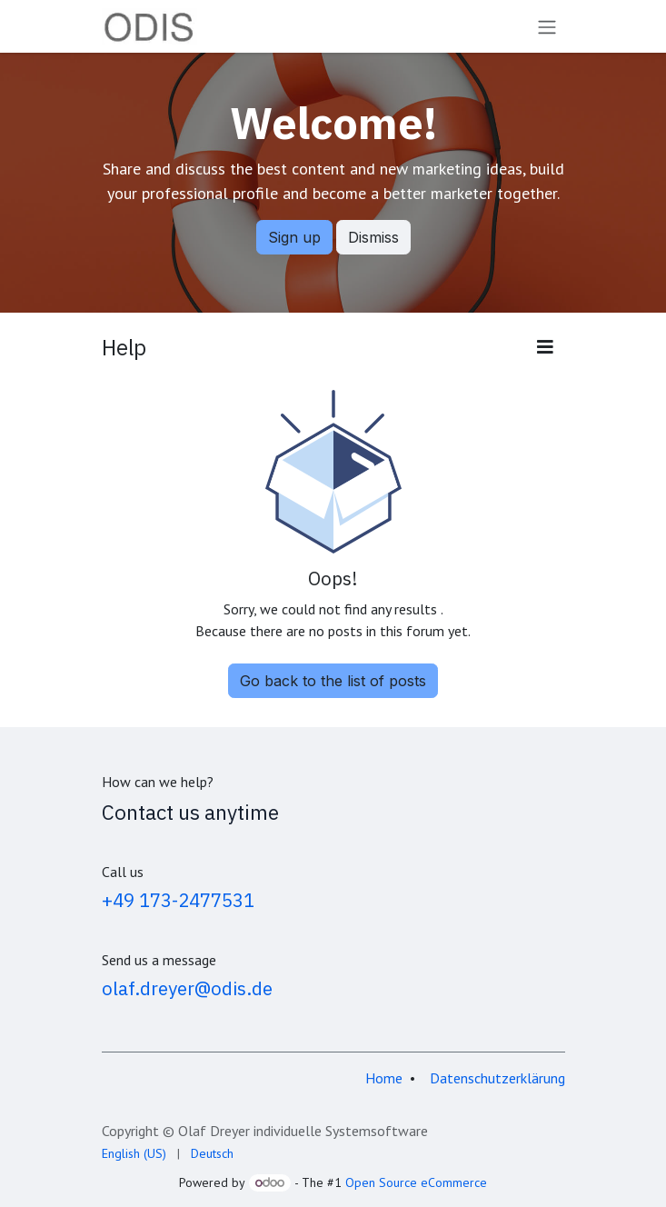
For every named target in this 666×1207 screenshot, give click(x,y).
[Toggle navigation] (547, 26)
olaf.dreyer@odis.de (187, 988)
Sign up (294, 237)
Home (384, 1078)
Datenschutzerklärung (497, 1078)
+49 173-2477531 (178, 900)
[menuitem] (134, 1154)
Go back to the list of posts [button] (333, 681)
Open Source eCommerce (416, 1182)
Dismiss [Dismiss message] (373, 237)
